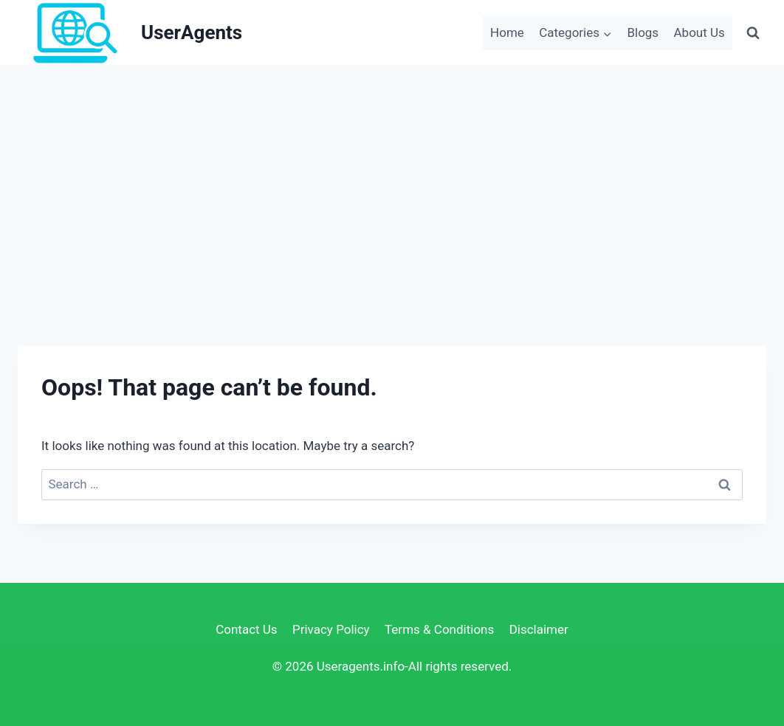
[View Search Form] (753, 32)
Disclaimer (538, 629)
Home (507, 32)
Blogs (643, 32)
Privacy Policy (331, 629)
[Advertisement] (392, 176)
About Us (699, 32)
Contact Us (246, 629)
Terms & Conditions (439, 629)
